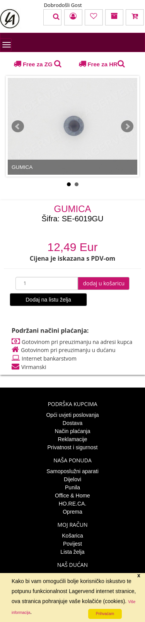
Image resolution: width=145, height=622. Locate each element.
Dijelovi (72, 479)
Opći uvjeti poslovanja (72, 415)
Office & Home (72, 495)
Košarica (72, 536)
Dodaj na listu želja (48, 300)
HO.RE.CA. (73, 504)
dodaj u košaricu (104, 283)
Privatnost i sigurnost (73, 447)
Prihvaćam (105, 614)
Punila (72, 487)
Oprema (72, 512)
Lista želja (72, 552)
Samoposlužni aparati (72, 471)
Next (127, 126)
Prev (18, 126)
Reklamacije (72, 439)
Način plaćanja (72, 431)
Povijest (72, 544)
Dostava (72, 423)
